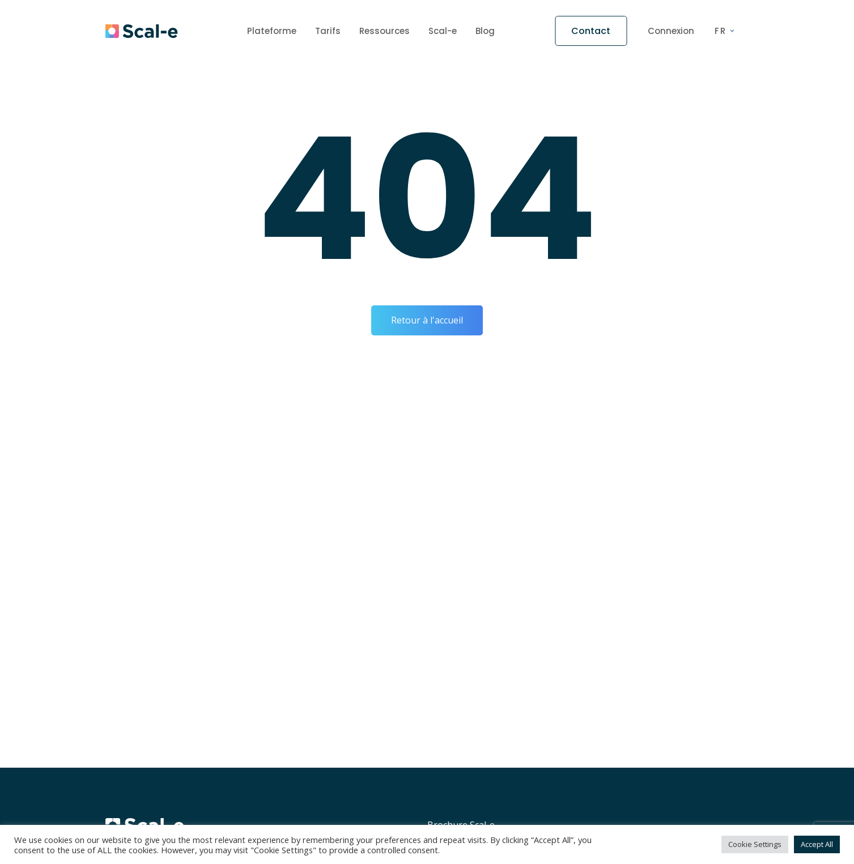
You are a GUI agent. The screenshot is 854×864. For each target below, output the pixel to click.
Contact (590, 30)
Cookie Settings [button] (754, 844)
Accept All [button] (817, 844)
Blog (485, 31)
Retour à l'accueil (427, 320)
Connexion (671, 31)
